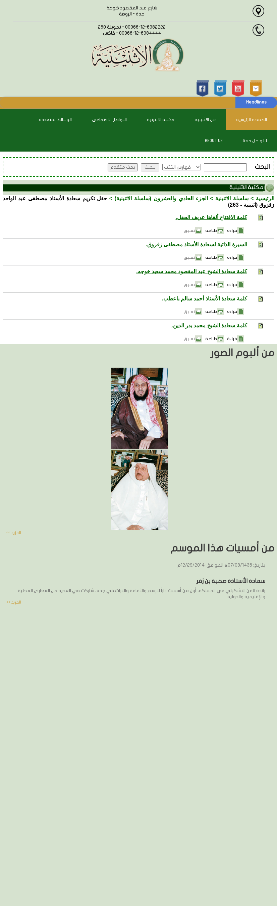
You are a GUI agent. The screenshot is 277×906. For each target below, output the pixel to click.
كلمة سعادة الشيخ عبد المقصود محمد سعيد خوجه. (191, 271)
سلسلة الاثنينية (231, 198)
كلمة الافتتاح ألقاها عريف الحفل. (211, 217)
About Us (214, 140)
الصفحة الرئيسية (251, 119)
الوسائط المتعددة (55, 119)
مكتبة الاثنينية (160, 119)
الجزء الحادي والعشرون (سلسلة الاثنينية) (161, 198)
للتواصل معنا (255, 140)
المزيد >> (13, 533)
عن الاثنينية (205, 119)
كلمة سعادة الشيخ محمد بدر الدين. (209, 325)
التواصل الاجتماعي (109, 119)
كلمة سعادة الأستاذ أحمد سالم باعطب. (204, 298)
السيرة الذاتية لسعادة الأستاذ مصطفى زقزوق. (196, 244)
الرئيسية (265, 198)
